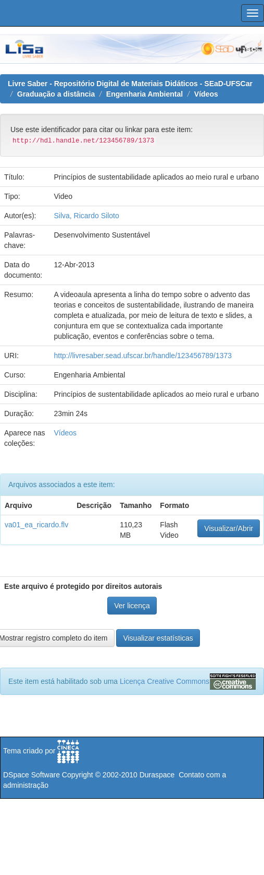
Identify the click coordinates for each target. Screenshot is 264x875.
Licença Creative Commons (164, 681)
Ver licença (131, 605)
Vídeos (206, 94)
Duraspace (157, 775)
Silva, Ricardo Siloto (86, 215)
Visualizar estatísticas (158, 638)
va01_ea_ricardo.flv (36, 525)
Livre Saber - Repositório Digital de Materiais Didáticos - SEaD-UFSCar (130, 83)
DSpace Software (31, 775)
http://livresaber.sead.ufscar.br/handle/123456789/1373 (143, 355)
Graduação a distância (56, 94)
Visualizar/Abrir (228, 528)
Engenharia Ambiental (144, 94)
